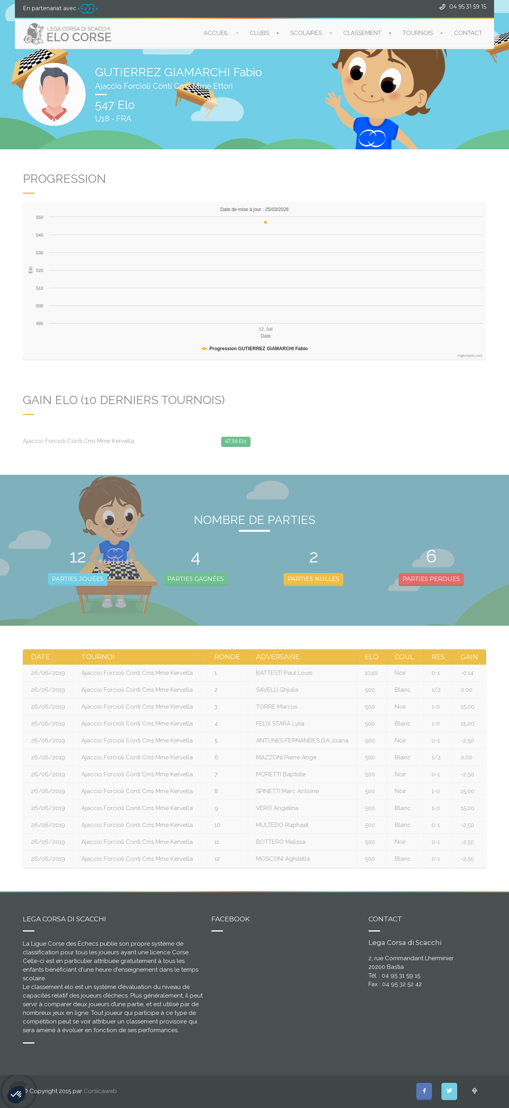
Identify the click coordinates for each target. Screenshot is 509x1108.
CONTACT (468, 33)
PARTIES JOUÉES (78, 578)
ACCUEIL (216, 33)
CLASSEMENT (362, 33)
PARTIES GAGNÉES (195, 578)
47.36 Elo (236, 441)
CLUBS (259, 33)
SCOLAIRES (306, 33)
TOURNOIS (418, 33)
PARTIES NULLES (313, 578)
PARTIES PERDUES (431, 578)
